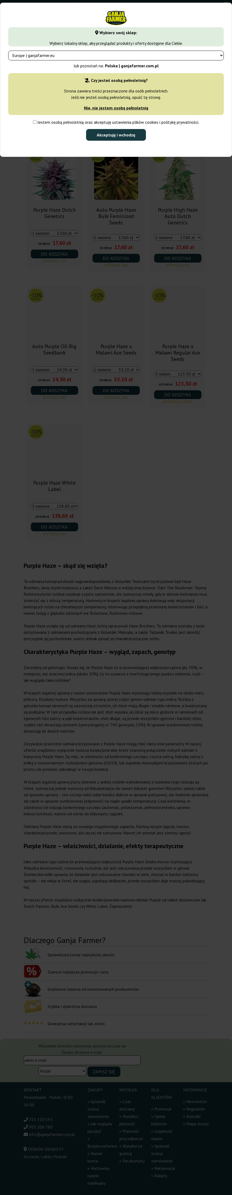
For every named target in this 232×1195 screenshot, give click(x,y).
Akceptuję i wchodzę (116, 135)
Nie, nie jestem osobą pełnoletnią (116, 107)
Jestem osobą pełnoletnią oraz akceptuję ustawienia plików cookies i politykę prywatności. (116, 122)
